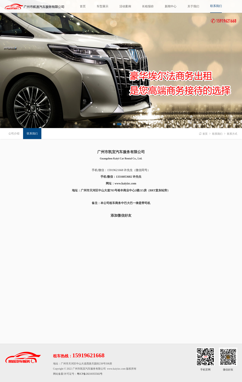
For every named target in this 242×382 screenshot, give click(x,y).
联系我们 (217, 133)
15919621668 (223, 21)
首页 (205, 133)
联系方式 (232, 133)
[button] (114, 124)
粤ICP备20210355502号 (90, 373)
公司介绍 (13, 133)
